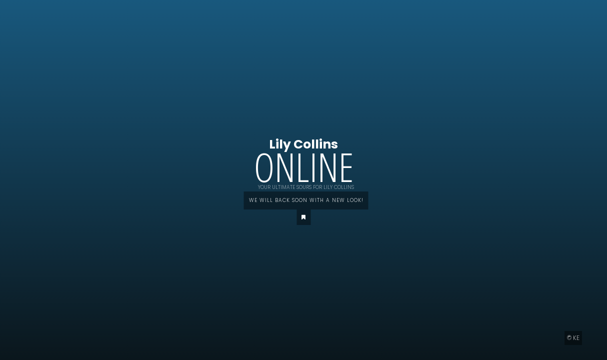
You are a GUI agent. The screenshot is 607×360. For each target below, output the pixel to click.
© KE (573, 338)
